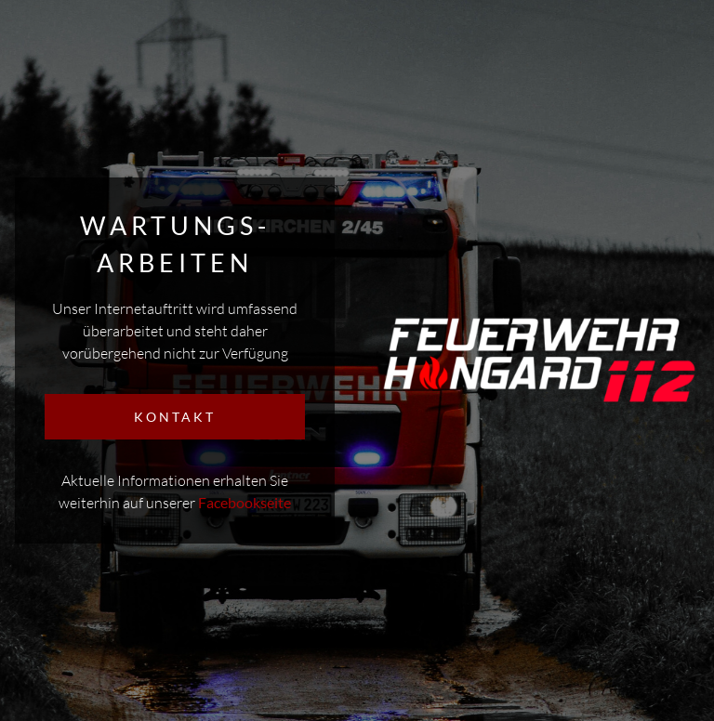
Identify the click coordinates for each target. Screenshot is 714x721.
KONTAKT (175, 417)
